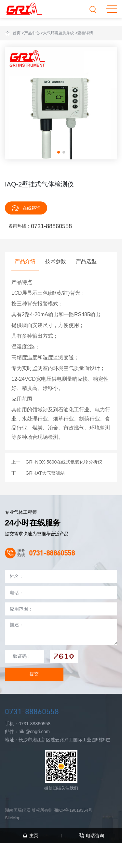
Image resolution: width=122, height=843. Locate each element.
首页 (16, 33)
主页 (30, 835)
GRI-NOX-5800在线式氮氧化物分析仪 (64, 462)
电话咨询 (91, 835)
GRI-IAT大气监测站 (45, 473)
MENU (111, 9)
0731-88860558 (51, 226)
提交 (34, 673)
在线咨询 (26, 208)
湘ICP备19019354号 (73, 810)
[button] (58, 152)
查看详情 (85, 33)
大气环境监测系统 (58, 33)
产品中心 (32, 33)
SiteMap (12, 817)
